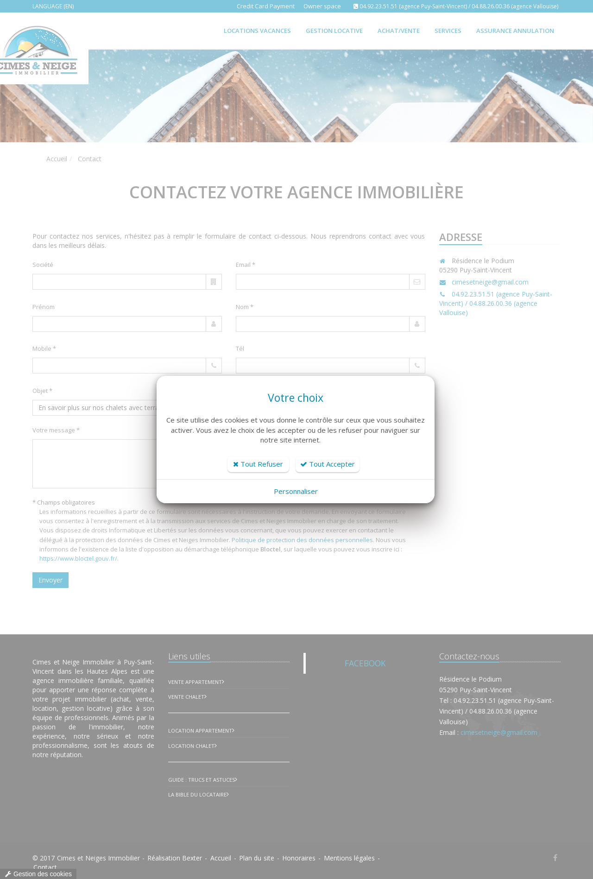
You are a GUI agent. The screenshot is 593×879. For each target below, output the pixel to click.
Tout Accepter (327, 463)
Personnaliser (296, 491)
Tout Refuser (258, 463)
